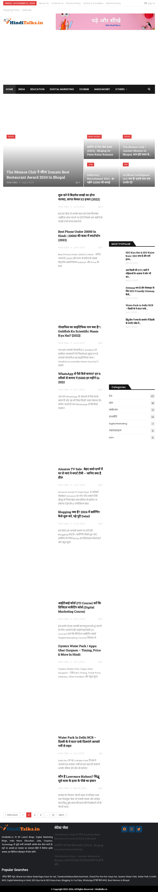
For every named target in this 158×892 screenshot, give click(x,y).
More (87, 3)
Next (62, 812)
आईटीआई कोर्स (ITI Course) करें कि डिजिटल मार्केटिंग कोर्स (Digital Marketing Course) (79, 604)
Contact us (57, 3)
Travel (11, 134)
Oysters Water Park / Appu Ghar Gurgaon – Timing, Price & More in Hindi (79, 647)
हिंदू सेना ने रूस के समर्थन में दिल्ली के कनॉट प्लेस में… (140, 319)
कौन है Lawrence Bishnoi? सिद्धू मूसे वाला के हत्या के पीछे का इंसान (78, 776)
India (21, 86)
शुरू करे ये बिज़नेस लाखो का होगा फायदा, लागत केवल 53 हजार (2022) (79, 194)
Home (9, 86)
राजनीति (113, 414)
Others (120, 86)
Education (37, 86)
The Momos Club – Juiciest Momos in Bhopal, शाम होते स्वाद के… (137, 148)
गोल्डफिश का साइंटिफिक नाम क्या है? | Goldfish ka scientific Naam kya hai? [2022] (79, 328)
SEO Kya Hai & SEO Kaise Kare (46, 878)
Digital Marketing (62, 86)
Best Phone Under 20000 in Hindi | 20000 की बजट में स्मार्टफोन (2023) (79, 233)
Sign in (150, 3)
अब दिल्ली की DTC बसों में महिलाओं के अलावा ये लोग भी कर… (138, 271)
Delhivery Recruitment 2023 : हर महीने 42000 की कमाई (100, 176)
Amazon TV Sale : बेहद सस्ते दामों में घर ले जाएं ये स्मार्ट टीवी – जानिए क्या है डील (80, 470)
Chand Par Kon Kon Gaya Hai (103, 874)
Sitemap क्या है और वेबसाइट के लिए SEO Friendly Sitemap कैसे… (140, 289)
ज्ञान (126, 162)
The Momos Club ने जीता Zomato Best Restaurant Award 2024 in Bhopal (38, 172)
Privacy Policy (73, 3)
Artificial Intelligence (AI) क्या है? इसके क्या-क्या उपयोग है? (136, 176)
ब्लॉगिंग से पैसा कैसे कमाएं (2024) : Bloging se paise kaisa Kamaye (100, 148)
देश (110, 393)
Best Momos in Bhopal (118, 878)
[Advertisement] (79, 52)
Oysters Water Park (127, 874)
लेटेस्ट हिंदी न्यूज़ (8, 874)
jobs (90, 162)
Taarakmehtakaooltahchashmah (72, 874)
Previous (11, 812)
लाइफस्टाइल (115, 428)
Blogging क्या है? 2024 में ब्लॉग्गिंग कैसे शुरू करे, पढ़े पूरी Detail (79, 511)
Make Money (102, 86)
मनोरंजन (113, 407)
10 (53, 812)
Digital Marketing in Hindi (19, 878)
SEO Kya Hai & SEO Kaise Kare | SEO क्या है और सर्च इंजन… (140, 253)
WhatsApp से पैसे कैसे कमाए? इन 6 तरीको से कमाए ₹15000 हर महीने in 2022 (79, 375)
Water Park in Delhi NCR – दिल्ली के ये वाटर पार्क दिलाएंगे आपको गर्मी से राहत (79, 739)
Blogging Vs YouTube (72, 878)
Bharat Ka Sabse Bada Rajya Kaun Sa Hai (36, 874)
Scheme (84, 86)
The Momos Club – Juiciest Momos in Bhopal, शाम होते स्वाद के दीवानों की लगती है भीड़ (78, 858)
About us (44, 3)
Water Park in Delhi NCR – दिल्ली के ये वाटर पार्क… (139, 304)
